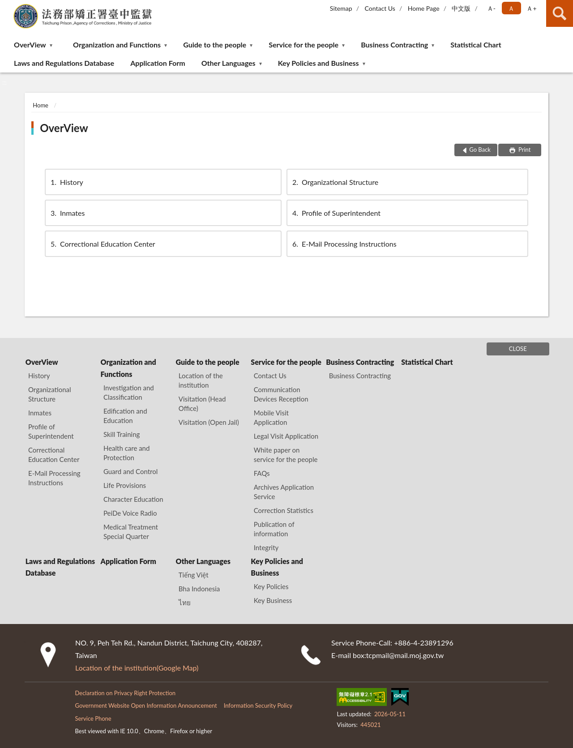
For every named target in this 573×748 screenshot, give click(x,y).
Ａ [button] (511, 8)
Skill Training (121, 434)
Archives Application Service (284, 491)
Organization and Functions (117, 44)
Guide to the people (214, 44)
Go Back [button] (480, 149)
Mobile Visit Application (271, 417)
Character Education (133, 499)
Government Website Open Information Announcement (146, 705)
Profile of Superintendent (336, 213)
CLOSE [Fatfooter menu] (518, 348)
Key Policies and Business (318, 63)
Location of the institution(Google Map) (136, 667)
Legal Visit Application (286, 436)
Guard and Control (130, 471)
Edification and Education (125, 415)
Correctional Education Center (102, 244)
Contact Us (379, 8)
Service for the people (303, 44)
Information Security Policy (258, 705)
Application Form (157, 63)
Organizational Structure (334, 182)
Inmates (67, 213)
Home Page (424, 8)
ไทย (185, 602)
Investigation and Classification (128, 392)
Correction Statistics (283, 510)
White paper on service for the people (286, 454)
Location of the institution (201, 380)
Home (40, 105)
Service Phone (93, 718)
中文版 (461, 8)
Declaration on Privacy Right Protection (125, 693)
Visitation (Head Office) (202, 403)
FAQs (262, 473)
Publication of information (274, 529)
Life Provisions (124, 485)
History (66, 182)
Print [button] (524, 149)
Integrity (266, 547)
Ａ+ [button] (531, 8)
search (559, 13)
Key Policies (271, 586)
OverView (30, 44)
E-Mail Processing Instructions (344, 244)
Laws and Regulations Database (64, 63)
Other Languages (228, 63)
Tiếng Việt (194, 575)
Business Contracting (394, 44)
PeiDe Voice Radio (130, 513)
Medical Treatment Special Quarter (130, 531)
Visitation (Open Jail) (209, 422)
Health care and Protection (126, 453)
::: (7, 6)
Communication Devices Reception (281, 394)
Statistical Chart (475, 44)
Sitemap (341, 8)
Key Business (273, 600)
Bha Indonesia (199, 589)
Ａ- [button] (491, 8)
